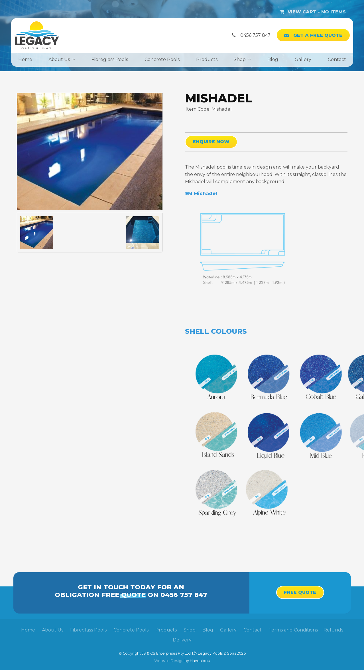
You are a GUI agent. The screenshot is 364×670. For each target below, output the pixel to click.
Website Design (169, 661)
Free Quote (300, 592)
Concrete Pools (162, 59)
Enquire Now (211, 141)
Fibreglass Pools (109, 59)
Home (25, 59)
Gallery (303, 59)
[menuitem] (28, 630)
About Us (59, 59)
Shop (240, 59)
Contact (337, 59)
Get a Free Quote (317, 35)
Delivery (182, 640)
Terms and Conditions (293, 630)
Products (206, 59)
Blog (272, 59)
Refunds (333, 630)
